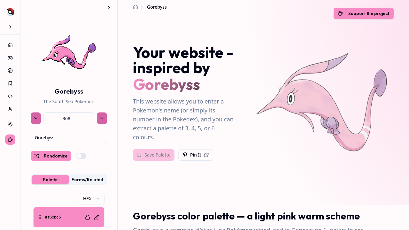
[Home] (135, 7)
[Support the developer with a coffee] (364, 14)
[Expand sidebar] (10, 27)
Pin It (195, 155)
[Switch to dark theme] (10, 124)
